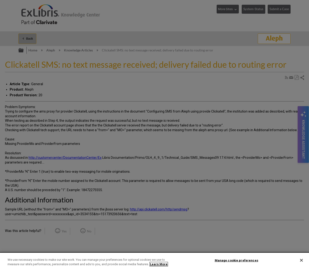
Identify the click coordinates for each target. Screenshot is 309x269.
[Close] (301, 260)
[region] (154, 261)
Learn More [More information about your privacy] (158, 264)
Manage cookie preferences (236, 260)
